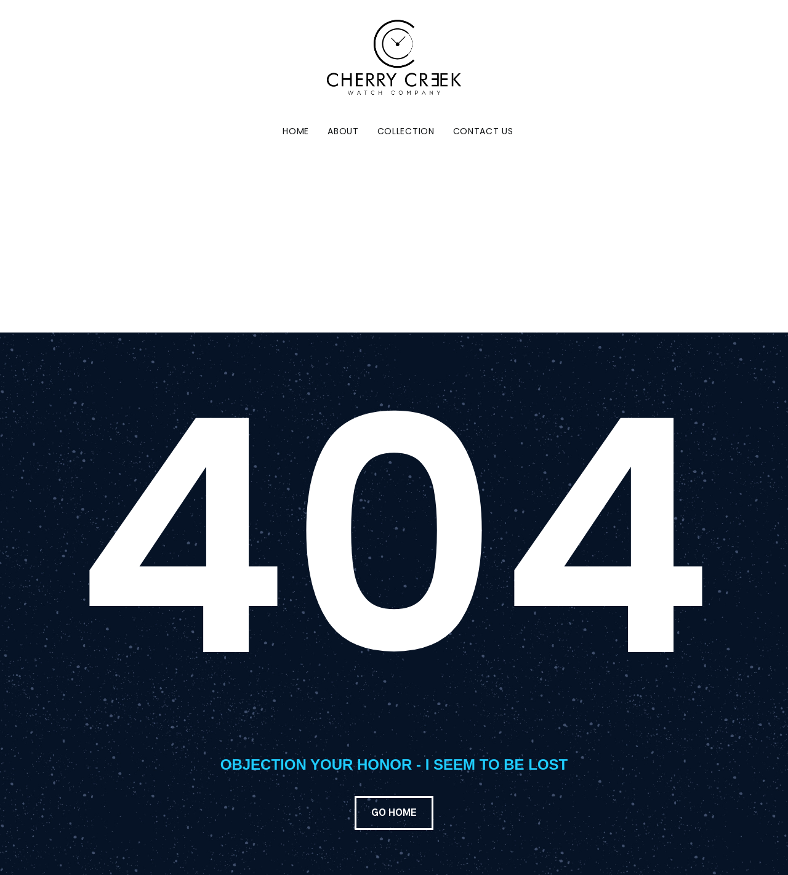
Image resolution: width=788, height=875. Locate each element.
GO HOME (394, 813)
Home (296, 131)
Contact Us (483, 131)
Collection (406, 131)
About (343, 131)
